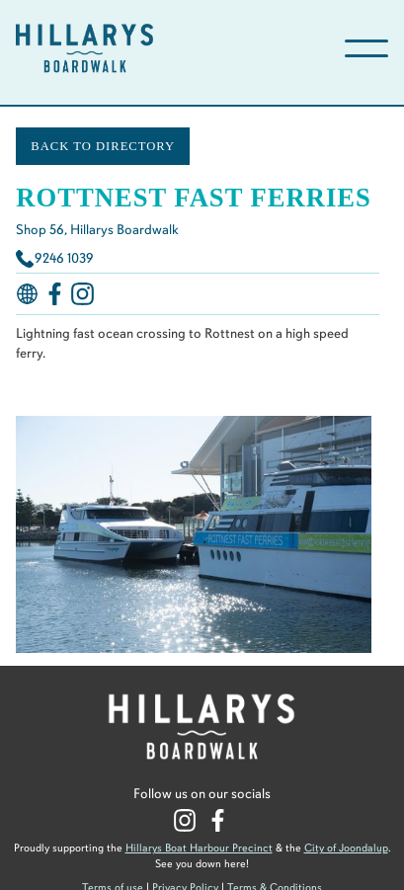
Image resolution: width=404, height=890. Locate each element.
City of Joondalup (346, 847)
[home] (152, 48)
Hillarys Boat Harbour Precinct (199, 847)
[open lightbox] (195, 535)
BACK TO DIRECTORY (103, 146)
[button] (366, 48)
